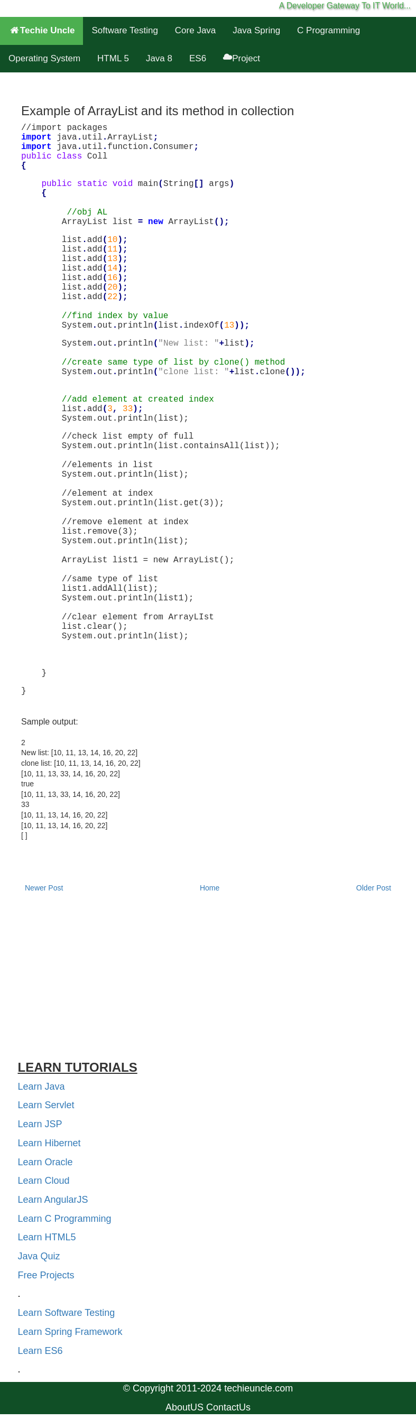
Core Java (195, 30)
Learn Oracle (45, 1162)
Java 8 (159, 58)
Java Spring (256, 30)
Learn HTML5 (47, 1237)
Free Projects (46, 1275)
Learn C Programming (65, 1218)
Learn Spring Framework (70, 1331)
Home (209, 888)
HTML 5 (113, 58)
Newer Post (44, 888)
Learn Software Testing (66, 1312)
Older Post (373, 888)
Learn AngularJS (53, 1199)
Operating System (44, 58)
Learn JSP (40, 1124)
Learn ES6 (40, 1350)
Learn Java (41, 1086)
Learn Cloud (44, 1180)
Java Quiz (39, 1256)
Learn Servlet (46, 1105)
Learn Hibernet (49, 1143)
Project (241, 58)
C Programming (328, 30)
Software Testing (124, 30)
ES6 (197, 58)
